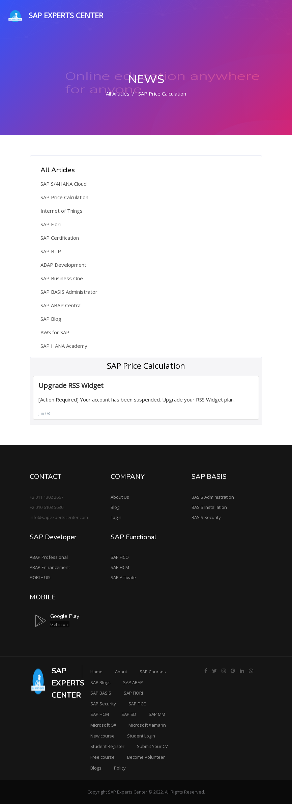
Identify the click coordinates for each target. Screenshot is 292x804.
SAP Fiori (50, 224)
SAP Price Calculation (64, 197)
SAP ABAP (133, 682)
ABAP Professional (49, 557)
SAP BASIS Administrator (68, 291)
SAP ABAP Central (61, 305)
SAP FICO (120, 557)
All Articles (117, 93)
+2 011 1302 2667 (46, 497)
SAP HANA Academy (63, 345)
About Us (120, 497)
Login (116, 517)
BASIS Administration (213, 497)
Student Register (107, 746)
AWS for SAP (54, 332)
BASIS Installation (209, 507)
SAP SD (128, 714)
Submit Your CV (152, 746)
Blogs (95, 768)
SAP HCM (120, 567)
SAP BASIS (100, 693)
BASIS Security (206, 517)
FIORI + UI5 (40, 577)
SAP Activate (123, 577)
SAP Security (103, 704)
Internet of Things (61, 210)
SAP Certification (59, 237)
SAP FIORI (133, 693)
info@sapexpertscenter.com (59, 517)
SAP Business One (61, 278)
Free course (102, 757)
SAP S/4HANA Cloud (63, 183)
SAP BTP (50, 251)
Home (96, 672)
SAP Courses (153, 672)
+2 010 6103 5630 (46, 507)
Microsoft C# (103, 725)
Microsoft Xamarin (147, 725)
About (121, 672)
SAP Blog (50, 318)
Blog (115, 507)
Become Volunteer (146, 757)
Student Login (141, 736)
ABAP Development (63, 264)
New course (102, 736)
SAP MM (157, 714)
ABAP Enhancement (50, 567)
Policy (120, 768)
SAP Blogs (100, 682)
